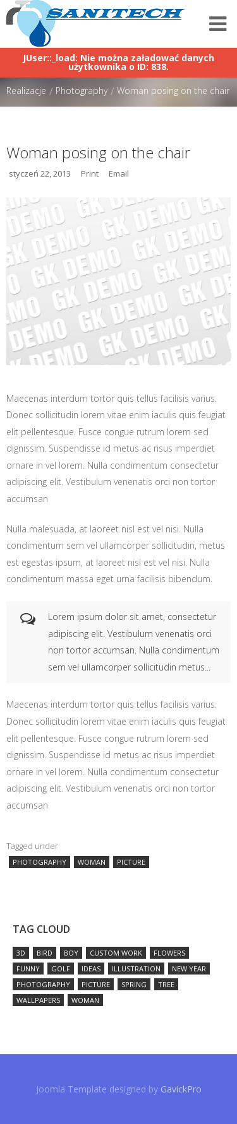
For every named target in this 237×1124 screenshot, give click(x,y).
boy (71, 952)
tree (166, 984)
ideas (91, 968)
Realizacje (26, 91)
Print (90, 173)
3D (20, 952)
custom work (116, 952)
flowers (169, 952)
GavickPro (181, 1089)
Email (119, 173)
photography (39, 862)
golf (60, 968)
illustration (136, 968)
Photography (81, 91)
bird (44, 952)
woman (92, 862)
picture (131, 862)
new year (189, 968)
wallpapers (38, 1000)
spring (134, 984)
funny (28, 968)
